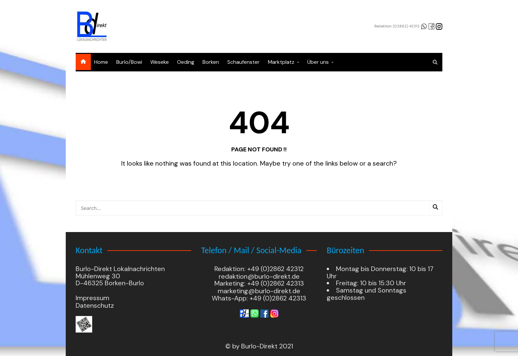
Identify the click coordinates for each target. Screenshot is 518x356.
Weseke (159, 62)
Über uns (318, 62)
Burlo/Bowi (129, 62)
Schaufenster (243, 62)
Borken (211, 62)
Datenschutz (95, 305)
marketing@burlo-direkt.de (259, 291)
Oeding (185, 62)
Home (101, 62)
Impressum (92, 298)
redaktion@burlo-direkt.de (259, 276)
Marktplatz (281, 62)
